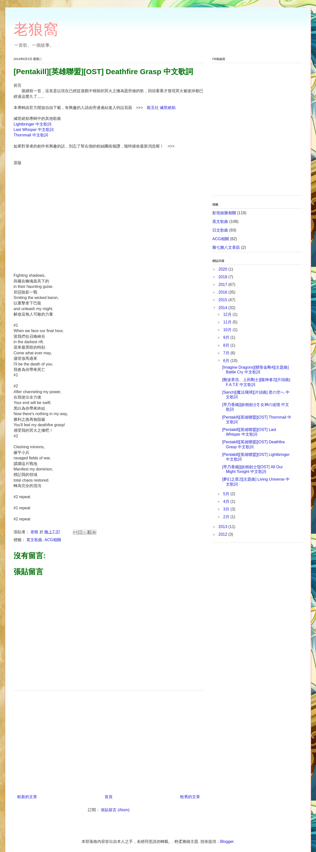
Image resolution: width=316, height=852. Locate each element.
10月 (228, 330)
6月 (226, 361)
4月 (226, 501)
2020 (223, 269)
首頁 (109, 797)
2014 (223, 308)
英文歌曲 (34, 540)
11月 (228, 322)
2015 (223, 300)
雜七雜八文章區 (226, 247)
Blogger (227, 841)
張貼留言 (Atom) (115, 810)
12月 (228, 314)
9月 (226, 337)
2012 (223, 534)
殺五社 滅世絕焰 (161, 108)
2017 (223, 284)
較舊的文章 (190, 797)
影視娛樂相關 (224, 213)
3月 (226, 509)
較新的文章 (27, 797)
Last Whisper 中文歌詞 (34, 130)
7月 (226, 353)
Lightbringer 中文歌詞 (32, 124)
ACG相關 (52, 540)
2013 (223, 527)
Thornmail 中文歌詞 (31, 135)
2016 (223, 292)
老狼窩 (36, 29)
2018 (223, 277)
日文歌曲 (220, 230)
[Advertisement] (109, 740)
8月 (226, 345)
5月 (226, 494)
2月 (226, 517)
